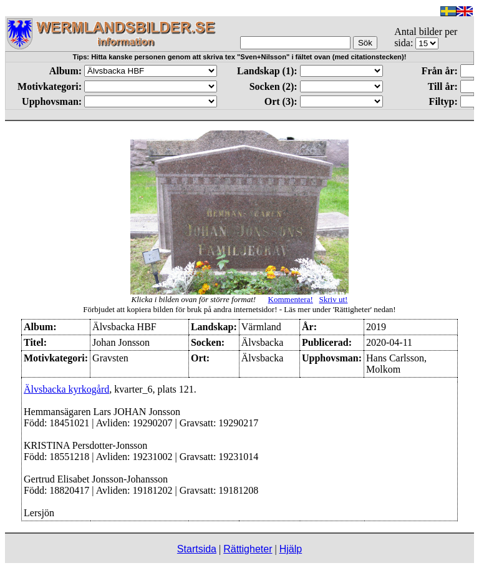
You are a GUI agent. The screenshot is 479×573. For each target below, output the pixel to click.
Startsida (196, 549)
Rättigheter (247, 549)
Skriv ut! (333, 299)
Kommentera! (290, 299)
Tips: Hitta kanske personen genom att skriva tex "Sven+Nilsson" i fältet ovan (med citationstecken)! (240, 57)
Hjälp (290, 549)
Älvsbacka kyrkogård (66, 389)
